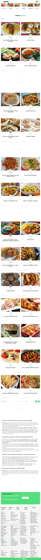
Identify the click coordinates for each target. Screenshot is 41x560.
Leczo (2, 551)
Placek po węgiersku (4, 552)
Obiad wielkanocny (23, 527)
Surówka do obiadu (33, 512)
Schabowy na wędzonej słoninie (10, 200)
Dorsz (11, 518)
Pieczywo (34, 507)
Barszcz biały (22, 517)
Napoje (18, 507)
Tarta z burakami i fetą (33, 552)
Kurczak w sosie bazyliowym (30, 175)
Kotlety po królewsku (10, 65)
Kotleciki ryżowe (13, 535)
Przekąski (3, 509)
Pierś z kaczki (13, 512)
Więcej (4, 500)
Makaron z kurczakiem (14, 514)
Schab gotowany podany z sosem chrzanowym (10, 111)
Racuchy (2, 514)
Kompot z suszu (32, 532)
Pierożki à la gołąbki (30, 136)
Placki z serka (3, 519)
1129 (26, 401)
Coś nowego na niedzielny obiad (10, 316)
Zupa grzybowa (32, 528)
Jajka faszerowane (23, 526)
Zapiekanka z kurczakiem (24, 552)
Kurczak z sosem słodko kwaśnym (30, 316)
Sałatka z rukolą (32, 518)
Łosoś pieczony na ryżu (30, 110)
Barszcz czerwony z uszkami (34, 526)
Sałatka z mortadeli (33, 520)
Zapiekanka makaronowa (15, 519)
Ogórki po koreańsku (33, 547)
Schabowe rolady (30, 40)
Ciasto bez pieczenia (4, 532)
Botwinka (12, 538)
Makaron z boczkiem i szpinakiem (30, 200)
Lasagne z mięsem (23, 556)
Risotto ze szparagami (14, 531)
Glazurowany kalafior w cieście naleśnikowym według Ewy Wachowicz (10, 240)
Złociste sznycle (30, 239)
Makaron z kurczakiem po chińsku (30, 265)
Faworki (2, 539)
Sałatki (18, 509)
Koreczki (2, 544)
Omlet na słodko (3, 513)
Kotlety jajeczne (32, 551)
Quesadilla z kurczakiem (34, 556)
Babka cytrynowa (23, 531)
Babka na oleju (3, 529)
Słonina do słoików (33, 548)
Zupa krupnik (22, 514)
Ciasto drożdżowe (3, 527)
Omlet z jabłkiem (3, 518)
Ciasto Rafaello (3, 530)
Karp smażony (32, 530)
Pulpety (12, 513)
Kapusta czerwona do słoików (34, 545)
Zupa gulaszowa (23, 520)
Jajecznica (2, 512)
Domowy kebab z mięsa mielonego (30, 290)
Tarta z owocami (23, 538)
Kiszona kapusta (32, 538)
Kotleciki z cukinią (10, 290)
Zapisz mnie (25, 497)
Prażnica (2, 523)
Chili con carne (3, 555)
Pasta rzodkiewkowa (14, 543)
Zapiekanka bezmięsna (30, 342)
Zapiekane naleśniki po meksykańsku (11, 393)
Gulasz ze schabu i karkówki (30, 65)
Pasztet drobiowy (23, 528)
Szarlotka (2, 528)
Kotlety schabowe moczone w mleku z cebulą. (10, 266)
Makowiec (2, 531)
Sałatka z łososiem (33, 514)
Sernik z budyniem (4, 526)
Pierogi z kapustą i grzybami (34, 531)
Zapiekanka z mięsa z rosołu (24, 555)
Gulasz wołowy (3, 554)
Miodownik (2, 535)
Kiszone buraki (32, 544)
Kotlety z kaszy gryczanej (14, 528)
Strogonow (2, 553)
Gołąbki (12, 526)
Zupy (10, 509)
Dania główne (10, 39)
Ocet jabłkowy (32, 539)
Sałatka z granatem (33, 521)
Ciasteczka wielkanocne (24, 529)
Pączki (2, 538)
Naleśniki (2, 517)
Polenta (12, 536)
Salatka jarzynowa (33, 517)
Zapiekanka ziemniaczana (24, 553)
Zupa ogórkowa (22, 521)
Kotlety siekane (13, 517)
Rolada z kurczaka (33, 553)
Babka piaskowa (23, 532)
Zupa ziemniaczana (23, 518)
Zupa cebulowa (22, 523)
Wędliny (25, 509)
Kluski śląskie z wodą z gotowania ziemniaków (10, 41)
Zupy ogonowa (22, 512)
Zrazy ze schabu (13, 520)
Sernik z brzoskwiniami (14, 544)
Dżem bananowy (32, 546)
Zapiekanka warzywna (24, 554)
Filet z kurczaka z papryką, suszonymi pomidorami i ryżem (10, 176)
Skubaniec (2, 536)
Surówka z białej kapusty (34, 522)
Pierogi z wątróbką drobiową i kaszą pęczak (10, 137)
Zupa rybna (32, 527)
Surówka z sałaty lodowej (34, 513)
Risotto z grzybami (13, 529)
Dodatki (25, 507)
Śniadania (10, 507)
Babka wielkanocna (23, 530)
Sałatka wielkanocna (23, 535)
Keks (31, 535)
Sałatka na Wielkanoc (33, 519)
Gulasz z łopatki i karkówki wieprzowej (30, 367)
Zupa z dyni (22, 513)
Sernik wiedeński (13, 545)
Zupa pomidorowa (23, 522)
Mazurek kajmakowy (23, 539)
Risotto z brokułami (14, 530)
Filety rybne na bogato (10, 367)
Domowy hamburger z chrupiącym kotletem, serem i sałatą (10, 342)
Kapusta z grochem (33, 529)
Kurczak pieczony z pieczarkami (30, 393)
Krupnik (12, 527)
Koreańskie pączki (4, 545)
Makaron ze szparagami (14, 542)
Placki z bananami (4, 522)
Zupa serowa (22, 519)
